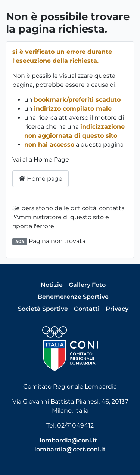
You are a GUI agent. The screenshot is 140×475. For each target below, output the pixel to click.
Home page (40, 178)
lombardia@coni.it (68, 440)
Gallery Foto (87, 284)
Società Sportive (43, 308)
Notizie (52, 284)
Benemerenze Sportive (73, 296)
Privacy (117, 308)
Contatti (87, 308)
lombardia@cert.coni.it (70, 449)
